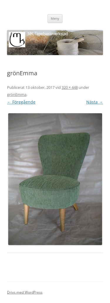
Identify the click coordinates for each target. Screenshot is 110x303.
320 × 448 (70, 87)
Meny (55, 18)
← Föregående (21, 102)
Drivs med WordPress (25, 292)
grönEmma (16, 94)
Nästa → (94, 102)
